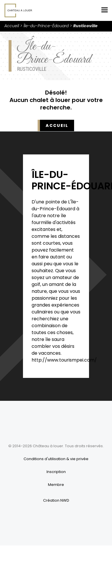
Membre (56, 484)
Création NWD (56, 500)
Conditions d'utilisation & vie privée (56, 459)
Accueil (11, 26)
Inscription (56, 471)
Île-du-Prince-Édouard (46, 26)
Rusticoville (85, 26)
